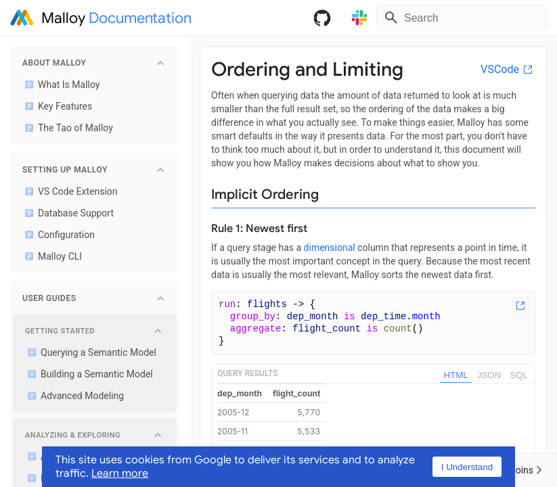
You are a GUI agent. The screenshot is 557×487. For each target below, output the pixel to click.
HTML (455, 375)
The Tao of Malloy (66, 127)
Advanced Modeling (73, 395)
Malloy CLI (51, 256)
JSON (489, 375)
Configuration (57, 234)
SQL (519, 375)
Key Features (56, 106)
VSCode (508, 69)
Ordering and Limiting (307, 69)
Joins (526, 470)
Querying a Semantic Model (89, 352)
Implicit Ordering (265, 194)
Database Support (67, 213)
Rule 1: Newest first (259, 228)
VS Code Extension (69, 191)
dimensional (329, 247)
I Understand (467, 467)
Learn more (119, 473)
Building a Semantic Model (87, 374)
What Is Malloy (59, 84)
